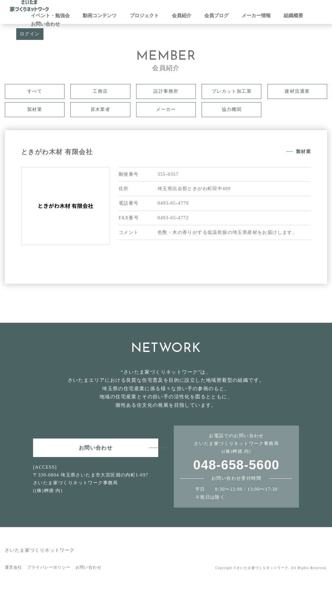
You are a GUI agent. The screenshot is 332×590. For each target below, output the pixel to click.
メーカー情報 (256, 15)
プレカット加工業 (232, 91)
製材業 (34, 109)
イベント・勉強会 (50, 15)
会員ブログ (216, 15)
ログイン (30, 33)
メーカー (166, 109)
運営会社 (13, 567)
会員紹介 (181, 15)
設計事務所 (165, 91)
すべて (34, 91)
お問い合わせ (45, 24)
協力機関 (232, 109)
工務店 (100, 91)
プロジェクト (144, 15)
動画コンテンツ (100, 15)
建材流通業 (297, 91)
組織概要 (293, 15)
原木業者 (100, 109)
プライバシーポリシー (49, 567)
